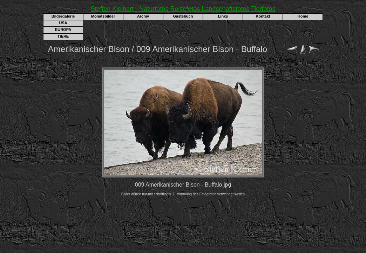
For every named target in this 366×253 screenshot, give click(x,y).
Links (223, 16)
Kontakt (263, 16)
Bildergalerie (63, 16)
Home (303, 16)
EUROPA (63, 29)
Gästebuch (183, 16)
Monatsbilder (103, 16)
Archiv (143, 16)
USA (63, 23)
